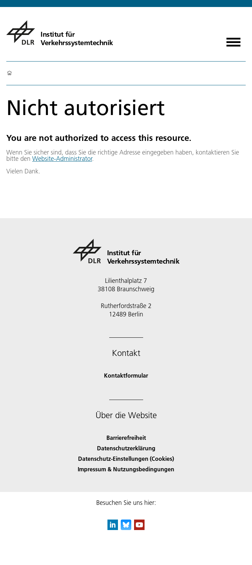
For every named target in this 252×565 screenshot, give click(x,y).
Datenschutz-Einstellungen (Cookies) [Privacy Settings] (126, 458)
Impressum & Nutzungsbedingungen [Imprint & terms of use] (126, 469)
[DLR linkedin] (112, 528)
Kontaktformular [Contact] (126, 375)
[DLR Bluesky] (126, 528)
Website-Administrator (62, 159)
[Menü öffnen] (233, 40)
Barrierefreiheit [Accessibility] (126, 437)
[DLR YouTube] (139, 528)
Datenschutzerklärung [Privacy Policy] (126, 448)
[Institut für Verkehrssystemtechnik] (59, 32)
